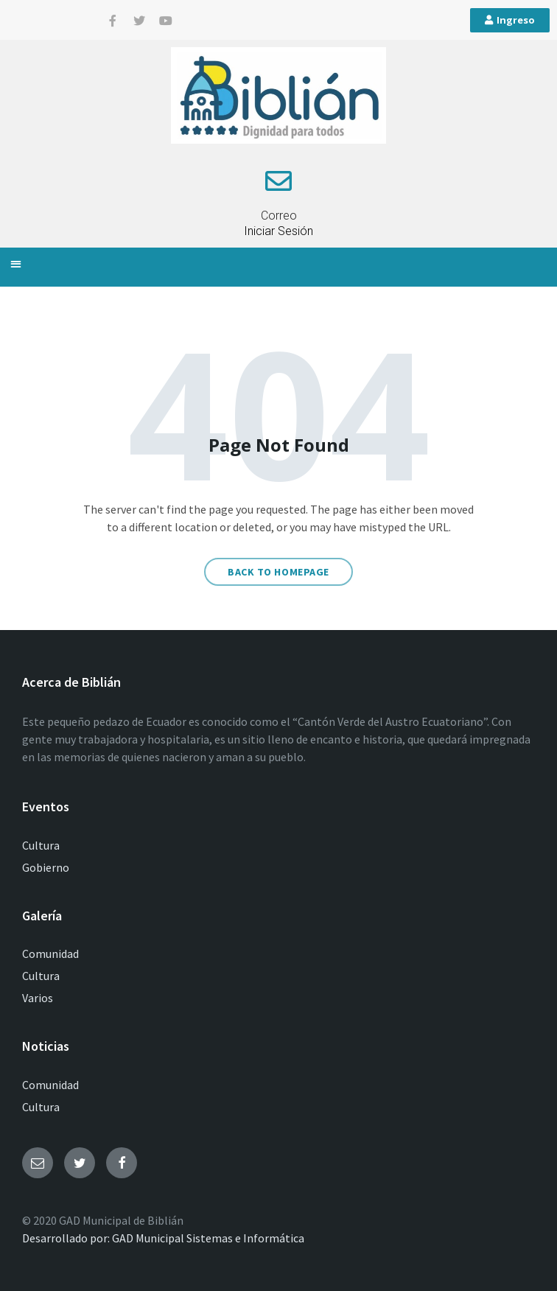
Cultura (41, 845)
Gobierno (45, 867)
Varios (37, 997)
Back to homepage (278, 571)
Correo (279, 216)
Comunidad (50, 953)
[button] (15, 263)
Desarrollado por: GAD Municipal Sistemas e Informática (163, 1238)
